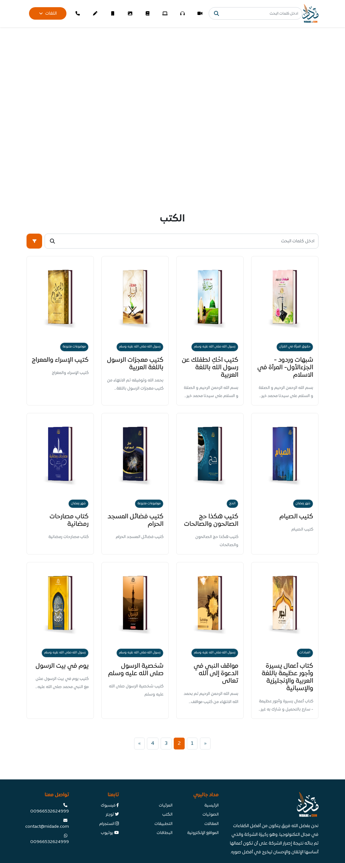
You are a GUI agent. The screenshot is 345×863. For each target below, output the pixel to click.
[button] (34, 241)
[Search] (255, 13)
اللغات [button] (48, 13)
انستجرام (109, 824)
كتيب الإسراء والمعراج (60, 360)
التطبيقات (163, 824)
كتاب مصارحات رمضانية (69, 520)
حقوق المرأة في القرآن (294, 347)
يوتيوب (110, 833)
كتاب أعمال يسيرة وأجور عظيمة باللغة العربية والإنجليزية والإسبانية (287, 677)
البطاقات (164, 833)
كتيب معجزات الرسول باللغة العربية (135, 364)
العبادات (304, 653)
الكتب (167, 814)
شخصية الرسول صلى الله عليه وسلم (135, 670)
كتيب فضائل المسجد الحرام (135, 520)
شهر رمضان (303, 504)
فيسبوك (110, 805)
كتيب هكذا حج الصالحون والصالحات (211, 520)
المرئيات (165, 805)
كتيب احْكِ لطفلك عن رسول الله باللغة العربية (210, 367)
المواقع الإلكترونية (203, 833)
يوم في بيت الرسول (62, 666)
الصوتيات (210, 814)
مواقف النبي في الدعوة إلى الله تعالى (216, 673)
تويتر (112, 814)
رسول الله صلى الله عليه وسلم (215, 347)
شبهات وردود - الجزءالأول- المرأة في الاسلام (285, 367)
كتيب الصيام (296, 516)
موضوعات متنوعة (74, 347)
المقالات (211, 824)
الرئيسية (211, 805)
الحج (232, 504)
